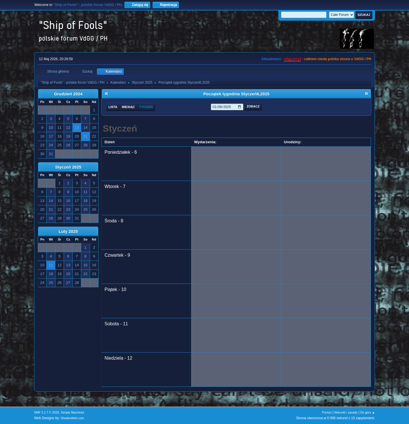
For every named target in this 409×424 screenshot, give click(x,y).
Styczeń (120, 128)
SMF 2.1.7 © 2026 (46, 412)
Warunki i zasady (346, 412)
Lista (112, 107)
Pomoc (327, 412)
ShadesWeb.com (72, 418)
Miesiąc (128, 107)
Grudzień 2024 (68, 94)
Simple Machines (72, 412)
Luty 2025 (68, 231)
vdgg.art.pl (292, 59)
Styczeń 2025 (68, 167)
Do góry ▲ (367, 412)
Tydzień (146, 107)
